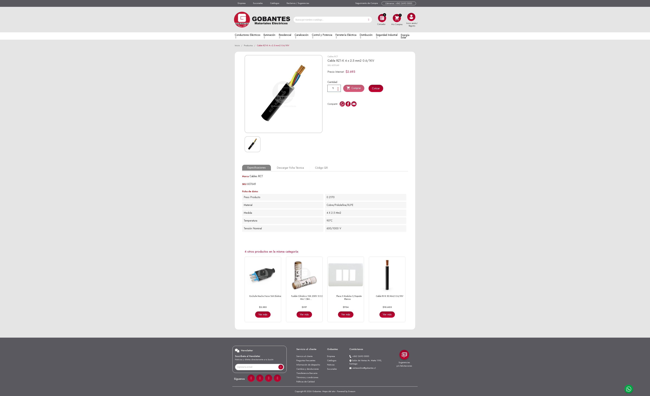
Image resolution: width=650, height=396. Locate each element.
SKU (329, 65)
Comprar (354, 88)
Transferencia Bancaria (306, 372)
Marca (245, 176)
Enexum (351, 391)
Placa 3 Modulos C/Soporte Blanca (349, 297)
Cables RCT (332, 56)
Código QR (321, 167)
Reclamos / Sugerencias (298, 3)
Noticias (330, 364)
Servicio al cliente (304, 355)
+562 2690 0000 (360, 355)
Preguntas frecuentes (305, 360)
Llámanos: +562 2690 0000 (398, 3)
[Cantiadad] (334, 88)
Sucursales (258, 3)
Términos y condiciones (307, 377)
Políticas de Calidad (305, 381)
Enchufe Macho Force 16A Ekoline (265, 295)
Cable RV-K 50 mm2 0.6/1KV (389, 295)
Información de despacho (308, 364)
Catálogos (274, 3)
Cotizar (376, 88)
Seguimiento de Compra (366, 3)
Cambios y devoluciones (307, 368)
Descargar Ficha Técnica (290, 167)
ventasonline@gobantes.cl (364, 367)
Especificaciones (256, 167)
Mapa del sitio (328, 391)
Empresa (242, 3)
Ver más (262, 314)
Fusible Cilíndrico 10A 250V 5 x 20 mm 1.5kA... (307, 297)
